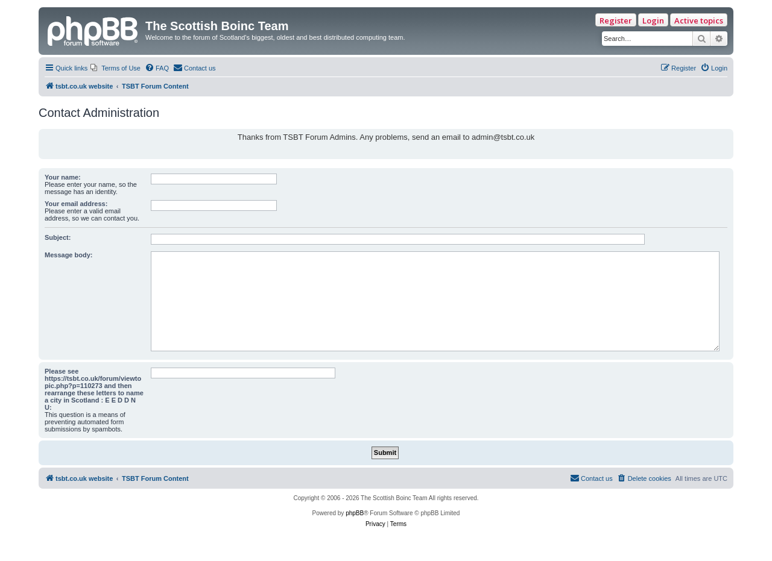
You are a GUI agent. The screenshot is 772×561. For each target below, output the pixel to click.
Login (653, 20)
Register (616, 20)
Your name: (63, 177)
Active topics (698, 20)
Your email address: (76, 203)
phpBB (355, 513)
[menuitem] (115, 68)
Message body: (68, 255)
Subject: (58, 237)
